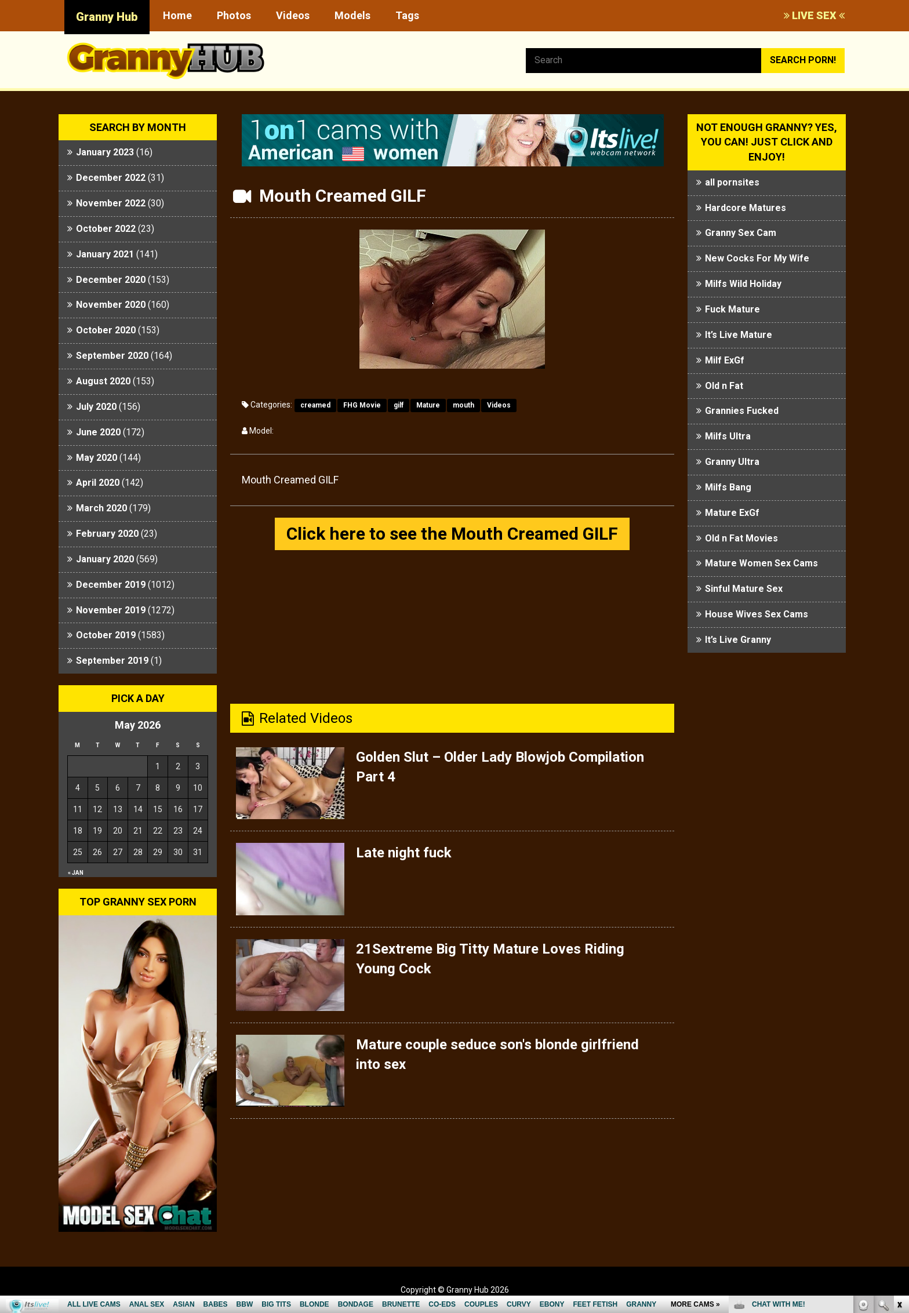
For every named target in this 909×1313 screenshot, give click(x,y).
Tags (407, 15)
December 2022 (111, 177)
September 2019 (112, 660)
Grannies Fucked (742, 410)
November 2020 (111, 304)
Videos (293, 15)
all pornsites (732, 182)
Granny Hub (107, 17)
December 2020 (111, 279)
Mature (428, 405)
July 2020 (96, 406)
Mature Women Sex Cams (761, 563)
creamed (315, 405)
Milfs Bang (728, 487)
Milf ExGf (724, 360)
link (899, 1132)
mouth (463, 405)
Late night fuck (404, 853)
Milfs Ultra (728, 436)
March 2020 (101, 508)
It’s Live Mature (738, 334)
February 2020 (107, 533)
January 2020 (105, 559)
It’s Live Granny (738, 639)
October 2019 (106, 635)
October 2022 (106, 228)
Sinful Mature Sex (744, 588)
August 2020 (103, 381)
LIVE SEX (814, 15)
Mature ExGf (732, 512)
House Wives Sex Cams (756, 614)
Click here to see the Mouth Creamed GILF (452, 533)
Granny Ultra (732, 461)
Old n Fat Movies (741, 538)
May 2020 (96, 457)
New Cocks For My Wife (757, 258)
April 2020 (97, 482)
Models (352, 15)
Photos (234, 15)
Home (177, 15)
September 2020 (112, 355)
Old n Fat (724, 385)
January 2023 (105, 152)
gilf (398, 405)
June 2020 (98, 432)
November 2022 (111, 203)
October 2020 (106, 330)
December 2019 (111, 584)
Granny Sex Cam (740, 232)
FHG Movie (362, 405)
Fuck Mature (732, 309)
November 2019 (111, 610)
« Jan (75, 873)
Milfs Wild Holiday (743, 283)
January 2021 (105, 254)
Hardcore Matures (745, 207)
